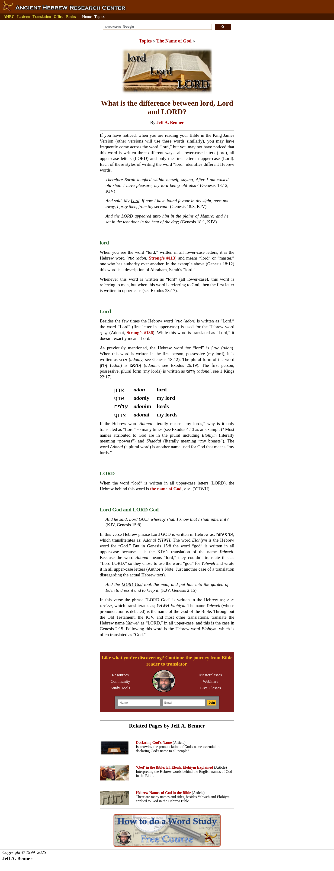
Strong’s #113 (162, 258)
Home (87, 17)
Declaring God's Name (154, 742)
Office (58, 17)
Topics (99, 17)
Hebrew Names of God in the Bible (163, 793)
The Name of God (174, 40)
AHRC (8, 17)
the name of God (166, 488)
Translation (41, 17)
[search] (157, 27)
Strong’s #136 (140, 332)
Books (71, 17)
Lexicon (23, 17)
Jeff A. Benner (170, 122)
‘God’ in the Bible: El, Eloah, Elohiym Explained (174, 767)
